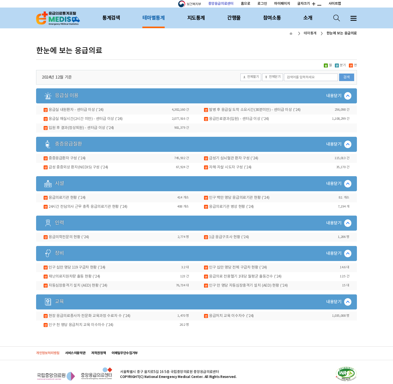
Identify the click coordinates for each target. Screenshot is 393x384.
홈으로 (245, 4)
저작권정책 (98, 353)
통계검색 (111, 18)
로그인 (262, 4)
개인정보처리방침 (47, 353)
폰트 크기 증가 (313, 4)
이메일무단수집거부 (125, 353)
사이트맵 (335, 4)
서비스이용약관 (75, 353)
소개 (307, 18)
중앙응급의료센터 (221, 4)
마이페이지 (282, 4)
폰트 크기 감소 (319, 4)
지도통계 (196, 18)
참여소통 (272, 18)
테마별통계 (153, 18)
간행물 (234, 18)
